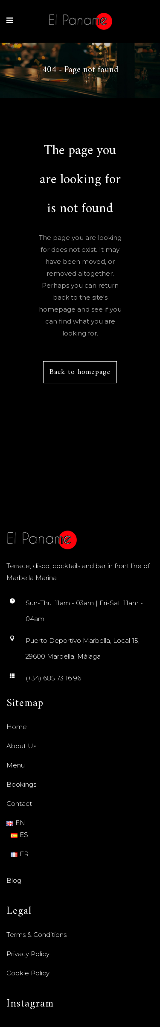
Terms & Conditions (36, 935)
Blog (13, 880)
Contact (19, 803)
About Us (21, 746)
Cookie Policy (27, 973)
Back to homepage (80, 372)
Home (16, 727)
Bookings (21, 784)
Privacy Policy (27, 954)
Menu (15, 765)
